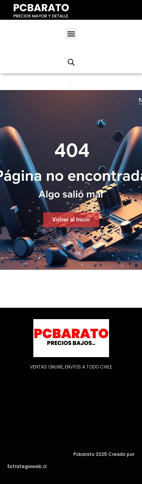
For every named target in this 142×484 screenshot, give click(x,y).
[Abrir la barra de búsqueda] (71, 62)
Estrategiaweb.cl (27, 466)
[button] (71, 33)
